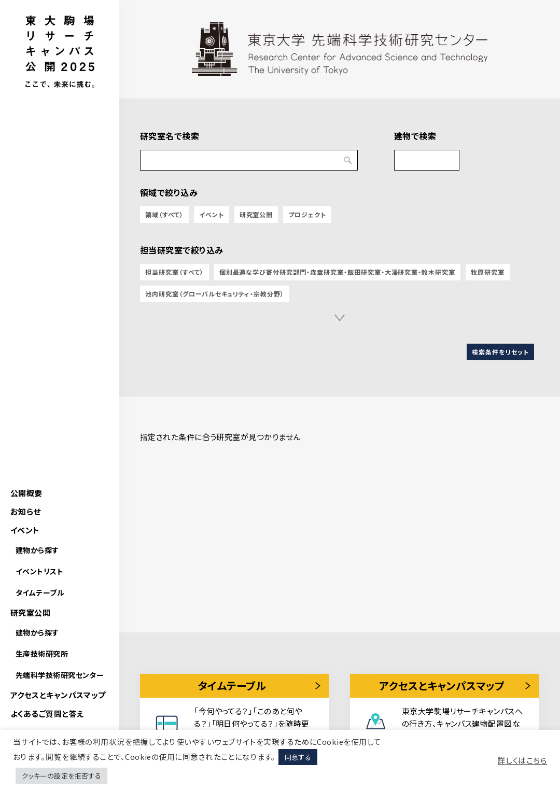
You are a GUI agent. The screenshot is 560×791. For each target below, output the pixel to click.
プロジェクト (307, 214)
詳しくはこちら (522, 760)
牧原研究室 (488, 271)
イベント (25, 530)
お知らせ (25, 511)
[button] (339, 317)
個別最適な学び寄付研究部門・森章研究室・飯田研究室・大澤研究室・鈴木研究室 (337, 271)
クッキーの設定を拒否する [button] (61, 776)
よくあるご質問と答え (47, 713)
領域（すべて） (164, 214)
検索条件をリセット (500, 351)
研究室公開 (30, 612)
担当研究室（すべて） (174, 271)
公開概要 (26, 492)
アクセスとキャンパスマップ (58, 694)
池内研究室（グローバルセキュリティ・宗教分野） (214, 293)
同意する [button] (298, 757)
